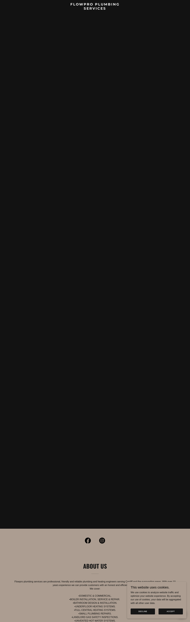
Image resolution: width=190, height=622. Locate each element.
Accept (171, 613)
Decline (142, 613)
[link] (95, 9)
